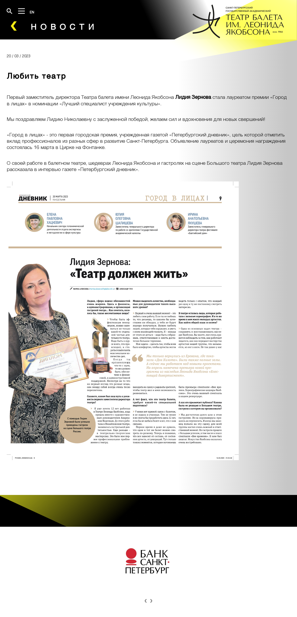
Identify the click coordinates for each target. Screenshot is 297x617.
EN (32, 12)
